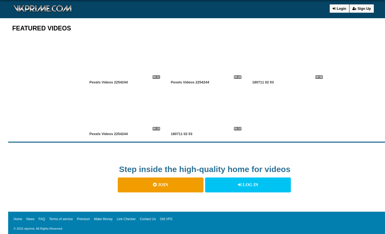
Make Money (103, 219)
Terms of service (61, 219)
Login (339, 9)
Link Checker (126, 219)
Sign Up (361, 9)
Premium (83, 219)
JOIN (160, 184)
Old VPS (166, 219)
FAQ (42, 219)
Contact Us (148, 219)
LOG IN (248, 184)
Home (18, 219)
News (30, 219)
